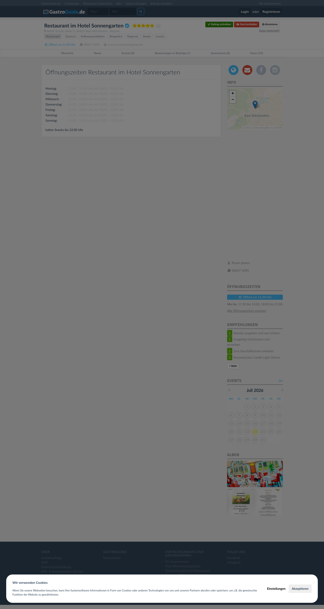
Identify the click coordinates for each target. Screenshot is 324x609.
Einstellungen (276, 588)
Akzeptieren (300, 588)
